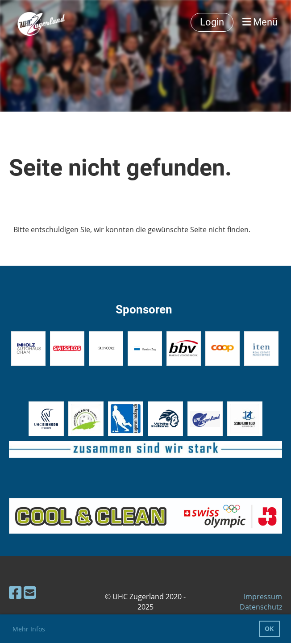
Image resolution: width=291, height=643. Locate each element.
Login (212, 22)
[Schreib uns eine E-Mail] (30, 592)
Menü (260, 22)
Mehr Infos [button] (28, 629)
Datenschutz (261, 607)
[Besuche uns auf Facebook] (15, 592)
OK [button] (269, 628)
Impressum (263, 596)
